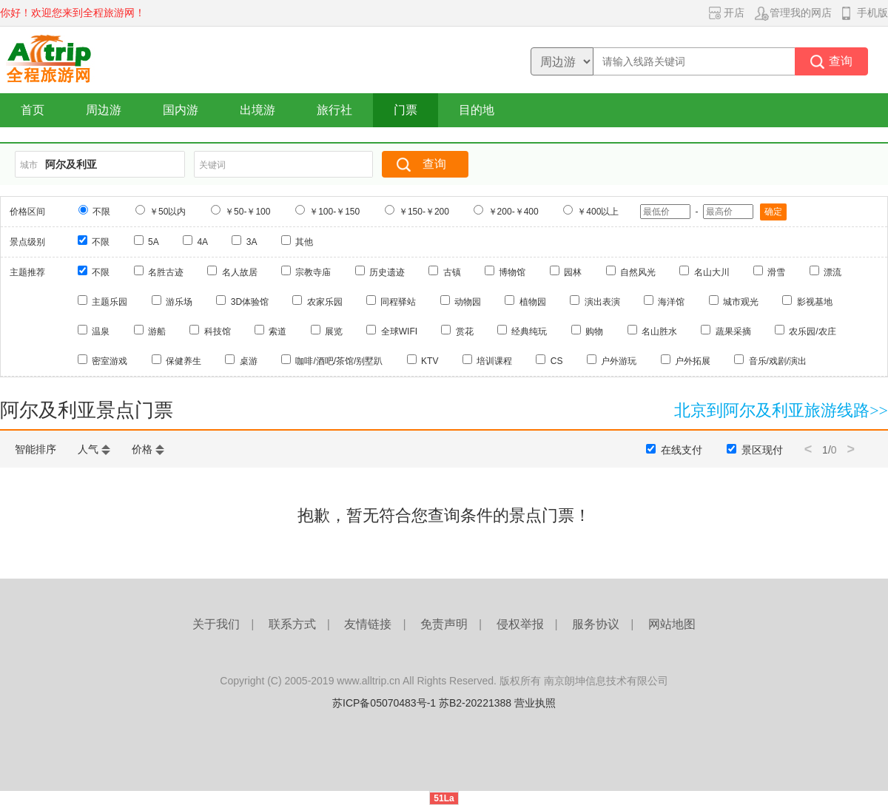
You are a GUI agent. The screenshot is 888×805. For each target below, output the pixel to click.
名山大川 (712, 272)
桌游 (249, 361)
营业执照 (535, 703)
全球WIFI (399, 331)
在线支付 (681, 450)
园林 (573, 272)
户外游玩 (618, 361)
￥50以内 (167, 211)
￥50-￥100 (247, 211)
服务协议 (595, 624)
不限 (101, 211)
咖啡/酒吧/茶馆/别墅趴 (339, 361)
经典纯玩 (529, 331)
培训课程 (494, 361)
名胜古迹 (166, 272)
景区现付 (762, 450)
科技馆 (217, 331)
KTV (429, 361)
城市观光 (740, 302)
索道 (277, 331)
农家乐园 (325, 302)
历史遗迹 (387, 272)
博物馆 (512, 272)
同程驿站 (398, 302)
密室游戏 (109, 361)
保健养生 (183, 361)
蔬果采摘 (733, 331)
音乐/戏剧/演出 (778, 361)
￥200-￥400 (513, 211)
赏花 (465, 331)
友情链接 (367, 624)
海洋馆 (671, 302)
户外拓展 (692, 361)
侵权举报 (520, 624)
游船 (157, 331)
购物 (594, 331)
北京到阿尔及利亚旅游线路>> (781, 410)
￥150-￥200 (424, 211)
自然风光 (638, 272)
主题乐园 (109, 302)
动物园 (467, 302)
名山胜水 (659, 331)
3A (252, 242)
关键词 (212, 165)
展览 (334, 331)
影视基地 (814, 302)
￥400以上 (598, 211)
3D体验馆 (250, 302)
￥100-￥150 (334, 211)
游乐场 (179, 302)
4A (202, 242)
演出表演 (602, 302)
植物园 (532, 302)
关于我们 (216, 624)
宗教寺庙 (313, 272)
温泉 (101, 331)
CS (557, 361)
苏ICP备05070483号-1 (384, 703)
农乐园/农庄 (812, 331)
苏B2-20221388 (475, 703)
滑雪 (776, 272)
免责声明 (444, 624)
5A (153, 242)
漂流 (832, 272)
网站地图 (672, 624)
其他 (304, 242)
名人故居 (240, 272)
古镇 (452, 272)
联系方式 (292, 624)
